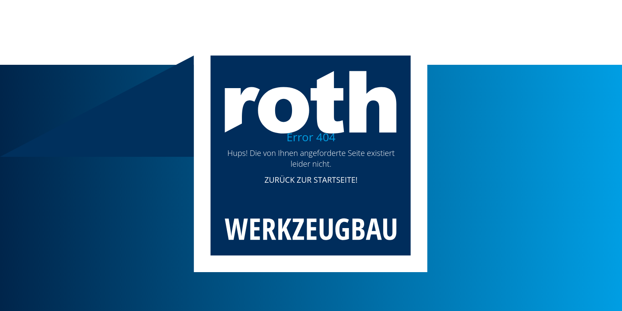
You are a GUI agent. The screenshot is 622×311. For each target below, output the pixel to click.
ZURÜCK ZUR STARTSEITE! (311, 180)
